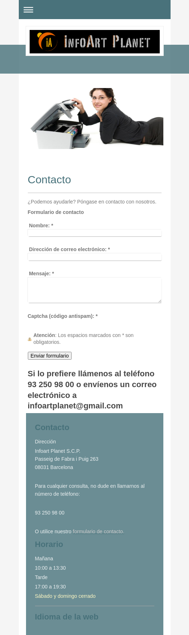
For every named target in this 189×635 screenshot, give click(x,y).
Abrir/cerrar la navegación (95, 9)
